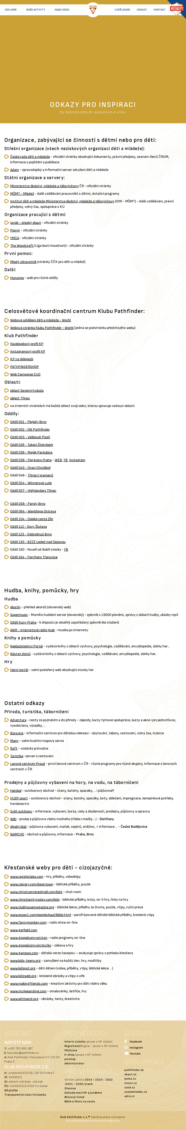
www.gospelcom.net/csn (28, 938)
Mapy (14, 741)
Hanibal (15, 790)
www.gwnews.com (24, 953)
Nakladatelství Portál (26, 646)
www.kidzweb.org (23, 976)
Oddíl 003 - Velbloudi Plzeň (30, 437)
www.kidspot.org (22, 968)
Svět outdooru (21, 811)
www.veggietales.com (26, 877)
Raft (13, 748)
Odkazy (142, 9)
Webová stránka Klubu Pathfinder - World (42, 328)
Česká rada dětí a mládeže (30, 157)
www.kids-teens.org (25, 961)
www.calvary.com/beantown (31, 884)
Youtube (132, 1054)
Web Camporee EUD (25, 374)
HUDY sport (19, 798)
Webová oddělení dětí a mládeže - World (40, 320)
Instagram (77, 460)
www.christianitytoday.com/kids (35, 899)
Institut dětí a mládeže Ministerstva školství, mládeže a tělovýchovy (62, 201)
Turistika (16, 756)
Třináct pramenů (40, 475)
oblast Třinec (20, 398)
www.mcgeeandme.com (28, 991)
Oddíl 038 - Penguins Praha (31, 460)
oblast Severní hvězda (27, 390)
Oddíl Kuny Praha (23, 622)
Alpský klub (18, 826)
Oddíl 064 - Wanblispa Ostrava (33, 511)
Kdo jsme (11, 9)
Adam (14, 170)
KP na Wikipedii (21, 359)
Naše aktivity (35, 9)
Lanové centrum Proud (27, 764)
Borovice (16, 733)
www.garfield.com (23, 930)
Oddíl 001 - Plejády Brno (28, 422)
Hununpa (17, 278)
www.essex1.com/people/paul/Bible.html (40, 915)
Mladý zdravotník (23, 262)
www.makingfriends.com (29, 983)
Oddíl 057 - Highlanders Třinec (33, 490)
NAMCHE (17, 834)
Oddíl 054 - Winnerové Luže (31, 483)
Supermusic (19, 615)
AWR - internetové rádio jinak (32, 630)
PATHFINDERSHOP (24, 367)
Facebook (133, 1042)
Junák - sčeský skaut (25, 223)
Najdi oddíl (62, 9)
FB (66, 460)
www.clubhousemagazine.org (32, 907)
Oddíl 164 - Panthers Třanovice (34, 557)
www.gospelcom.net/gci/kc (30, 945)
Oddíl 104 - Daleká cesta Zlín (31, 519)
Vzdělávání (122, 9)
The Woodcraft (22, 245)
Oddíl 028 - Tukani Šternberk (31, 445)
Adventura (18, 720)
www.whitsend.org (24, 999)
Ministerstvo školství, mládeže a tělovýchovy (44, 186)
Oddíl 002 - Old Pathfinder (30, 429)
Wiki (13, 819)
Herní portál (19, 670)
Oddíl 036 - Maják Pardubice (31, 452)
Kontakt (160, 9)
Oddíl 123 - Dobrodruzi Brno (31, 534)
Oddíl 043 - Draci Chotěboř (30, 468)
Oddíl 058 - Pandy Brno (27, 504)
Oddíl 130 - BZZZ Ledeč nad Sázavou (38, 542)
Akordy (15, 607)
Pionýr (15, 230)
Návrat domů (20, 654)
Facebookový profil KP (26, 344)
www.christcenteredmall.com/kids (36, 892)
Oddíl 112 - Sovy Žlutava (28, 526)
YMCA (14, 238)
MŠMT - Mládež (22, 193)
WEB (58, 460)
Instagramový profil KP (27, 351)
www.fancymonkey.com (28, 922)
